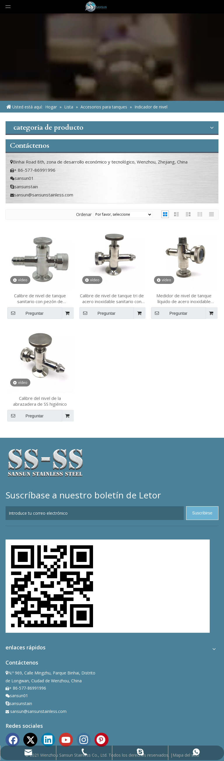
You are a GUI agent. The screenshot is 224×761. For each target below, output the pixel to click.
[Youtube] (66, 739)
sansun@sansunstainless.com (43, 195)
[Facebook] (13, 739)
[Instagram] (84, 739)
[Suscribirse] (202, 513)
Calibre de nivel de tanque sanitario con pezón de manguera (40, 298)
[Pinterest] (101, 739)
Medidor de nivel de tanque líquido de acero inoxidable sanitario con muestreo (183, 298)
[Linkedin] (48, 739)
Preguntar (25, 313)
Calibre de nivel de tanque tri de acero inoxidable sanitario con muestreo (112, 298)
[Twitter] (30, 739)
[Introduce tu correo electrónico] (95, 513)
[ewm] (52, 586)
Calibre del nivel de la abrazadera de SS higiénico (40, 401)
